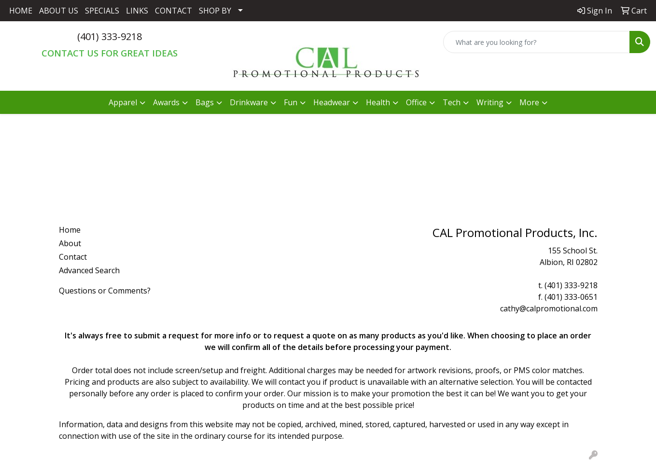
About (70, 243)
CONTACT (173, 10)
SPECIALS (102, 10)
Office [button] (416, 102)
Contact (73, 256)
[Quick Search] (536, 42)
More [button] (529, 102)
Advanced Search (89, 270)
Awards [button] (166, 102)
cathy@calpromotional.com (549, 308)
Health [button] (378, 102)
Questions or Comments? (105, 290)
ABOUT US (58, 10)
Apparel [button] (123, 102)
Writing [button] (489, 102)
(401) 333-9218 (109, 36)
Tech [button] (452, 102)
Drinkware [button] (249, 102)
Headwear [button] (331, 102)
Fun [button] (290, 102)
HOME (20, 10)
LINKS (137, 10)
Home (70, 229)
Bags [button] (204, 102)
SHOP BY (215, 10)
